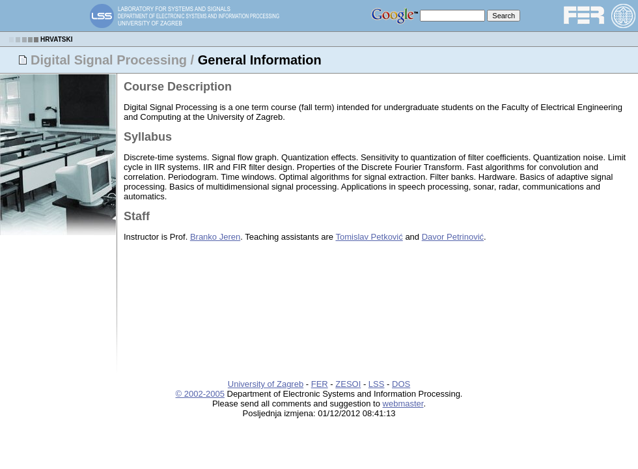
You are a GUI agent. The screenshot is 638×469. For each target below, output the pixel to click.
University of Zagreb (265, 384)
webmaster (403, 403)
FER (319, 384)
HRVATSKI (56, 39)
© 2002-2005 (200, 394)
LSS (376, 384)
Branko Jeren (215, 237)
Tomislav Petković (368, 237)
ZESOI (348, 384)
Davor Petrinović (453, 237)
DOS (401, 384)
